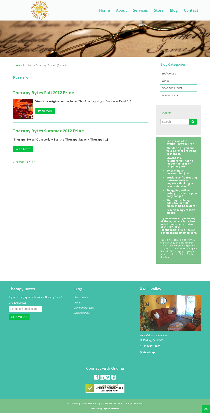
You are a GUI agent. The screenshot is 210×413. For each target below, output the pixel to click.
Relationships (169, 95)
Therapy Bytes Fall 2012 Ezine (43, 92)
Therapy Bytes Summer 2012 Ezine (48, 131)
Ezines (165, 80)
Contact (191, 10)
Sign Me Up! (19, 316)
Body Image (168, 73)
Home (104, 10)
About (121, 10)
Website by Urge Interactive (105, 408)
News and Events (171, 88)
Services (140, 10)
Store (159, 10)
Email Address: (17, 302)
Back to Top (206, 409)
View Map (147, 352)
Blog (174, 10)
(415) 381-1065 (151, 346)
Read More (45, 111)
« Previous (20, 162)
